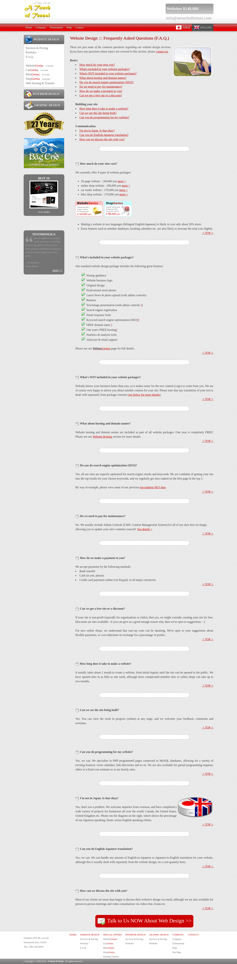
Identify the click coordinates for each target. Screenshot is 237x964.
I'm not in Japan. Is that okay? (97, 130)
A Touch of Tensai (55, 961)
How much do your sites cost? (97, 64)
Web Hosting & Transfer (40, 83)
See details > (144, 529)
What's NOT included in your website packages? (108, 73)
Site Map (176, 952)
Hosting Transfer (111, 956)
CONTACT (193, 934)
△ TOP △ (207, 233)
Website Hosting (102, 436)
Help (69, 27)
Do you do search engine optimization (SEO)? (106, 82)
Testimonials (56, 27)
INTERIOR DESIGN (42, 93)
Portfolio (31, 52)
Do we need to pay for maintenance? (100, 86)
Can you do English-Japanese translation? (103, 134)
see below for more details (144, 394)
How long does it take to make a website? (103, 108)
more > (121, 181)
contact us (162, 51)
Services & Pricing (37, 48)
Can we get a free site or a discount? (100, 95)
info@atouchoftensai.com (189, 18)
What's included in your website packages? (104, 69)
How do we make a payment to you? (100, 91)
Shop (38, 78)
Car (37, 70)
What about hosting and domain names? (102, 77)
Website (39, 65)
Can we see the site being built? (98, 113)
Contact (80, 27)
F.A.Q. (30, 56)
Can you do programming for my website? (104, 117)
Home (28, 27)
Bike (37, 74)
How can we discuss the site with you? (102, 139)
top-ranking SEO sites (153, 487)
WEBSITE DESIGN (42, 39)
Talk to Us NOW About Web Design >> (144, 921)
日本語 (183, 27)
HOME (72, 934)
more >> (57, 270)
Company (41, 27)
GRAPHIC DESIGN (42, 105)
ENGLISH (203, 27)
